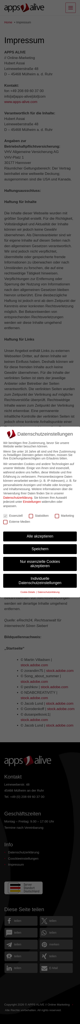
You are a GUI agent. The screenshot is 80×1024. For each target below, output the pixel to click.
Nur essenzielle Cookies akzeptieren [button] (40, 563)
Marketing (64, 515)
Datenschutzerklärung (17, 497)
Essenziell (13, 515)
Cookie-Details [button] (28, 592)
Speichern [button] (40, 549)
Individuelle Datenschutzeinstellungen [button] (40, 580)
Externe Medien (16, 521)
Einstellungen (32, 501)
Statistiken (39, 515)
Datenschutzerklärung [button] (49, 592)
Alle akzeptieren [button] (40, 536)
